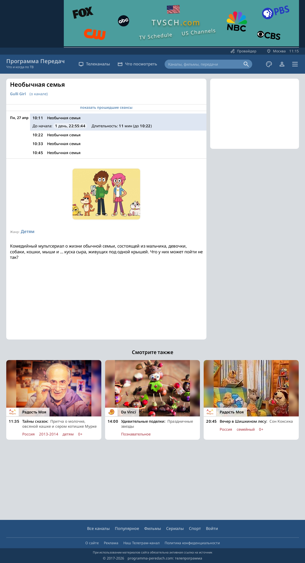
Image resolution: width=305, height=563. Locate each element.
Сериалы (175, 528)
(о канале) (39, 93)
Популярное (127, 528)
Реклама (111, 542)
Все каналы (98, 528)
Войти (212, 528)
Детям (28, 231)
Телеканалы (94, 64)
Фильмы (152, 528)
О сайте (92, 542)
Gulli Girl (18, 93)
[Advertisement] (106, 304)
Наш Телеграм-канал (141, 542)
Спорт (195, 528)
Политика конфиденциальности (192, 542)
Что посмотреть (137, 64)
